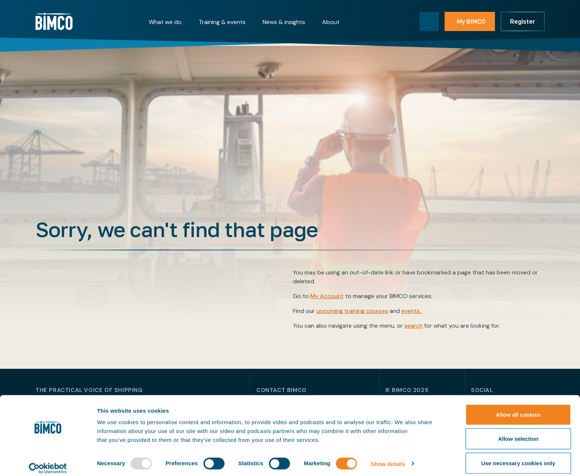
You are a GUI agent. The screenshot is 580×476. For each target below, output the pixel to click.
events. (411, 311)
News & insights (284, 22)
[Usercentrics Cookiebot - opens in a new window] (48, 461)
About (331, 22)
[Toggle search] (429, 21)
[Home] (54, 21)
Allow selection (518, 432)
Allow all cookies (518, 408)
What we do (165, 22)
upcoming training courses (352, 311)
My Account (327, 296)
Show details (388, 457)
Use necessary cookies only (518, 456)
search (413, 326)
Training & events (222, 22)
